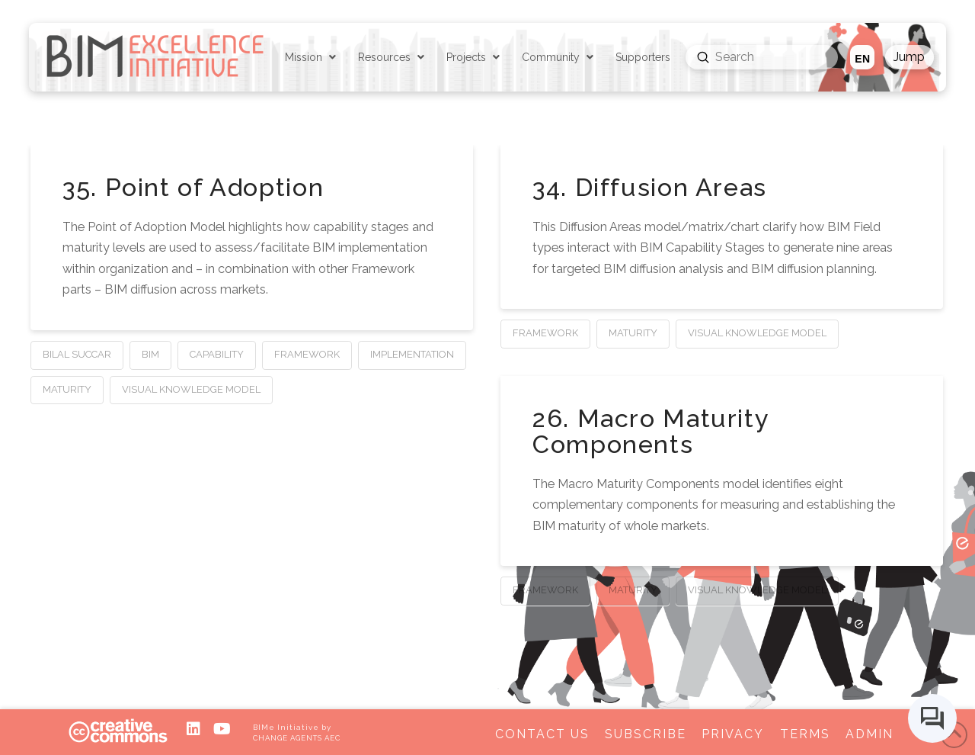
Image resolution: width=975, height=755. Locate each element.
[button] (909, 57)
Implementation (412, 354)
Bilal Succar (77, 354)
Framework (307, 354)
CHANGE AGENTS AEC (296, 738)
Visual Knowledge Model (191, 389)
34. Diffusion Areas (649, 187)
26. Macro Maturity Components (650, 431)
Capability (217, 354)
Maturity (67, 389)
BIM (150, 354)
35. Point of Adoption (193, 187)
